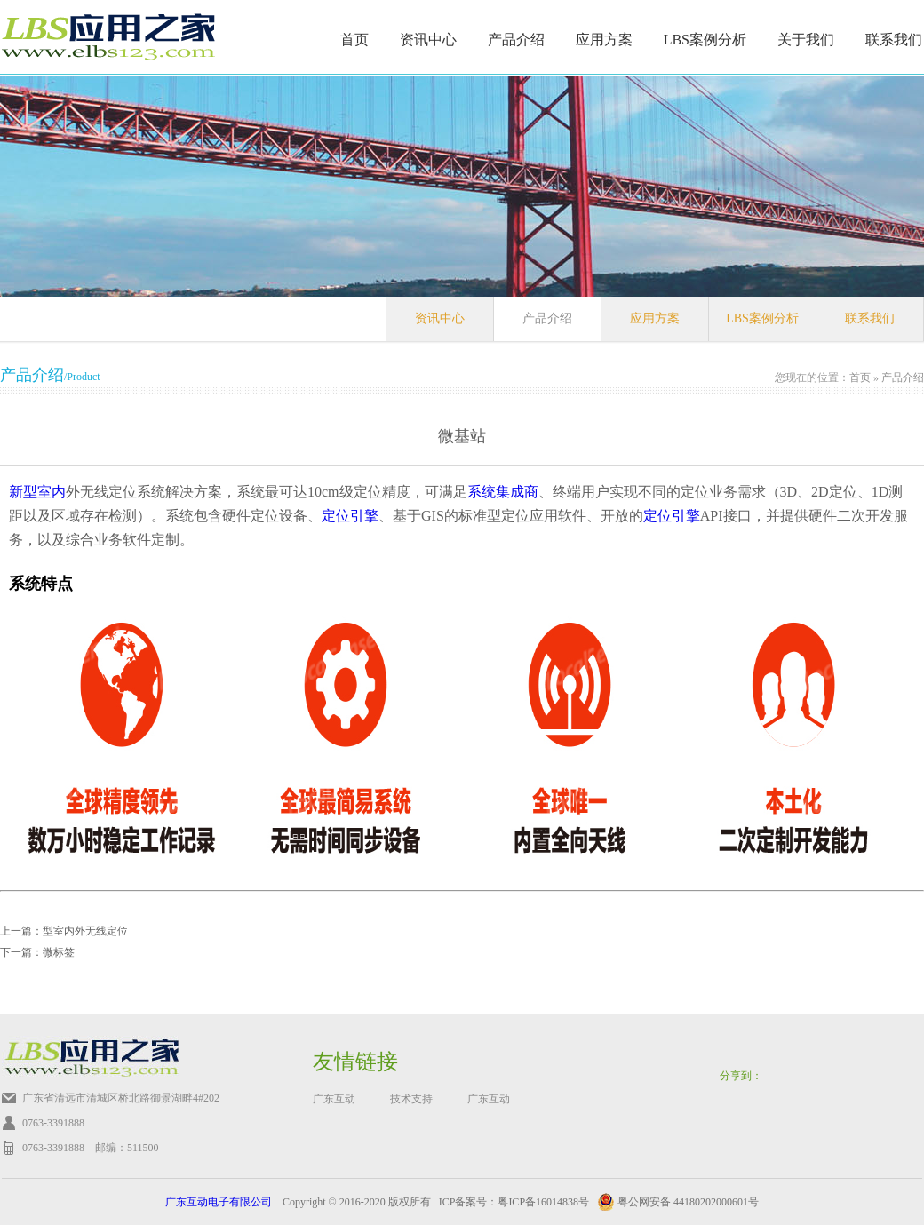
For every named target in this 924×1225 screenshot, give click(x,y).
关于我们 (805, 39)
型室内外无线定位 (85, 931)
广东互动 (334, 1099)
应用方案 (604, 39)
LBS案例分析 (705, 39)
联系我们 (893, 39)
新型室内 (37, 491)
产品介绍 (516, 39)
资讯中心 (428, 39)
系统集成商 (502, 491)
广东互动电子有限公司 (218, 1202)
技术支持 (411, 1099)
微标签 (59, 952)
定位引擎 (350, 515)
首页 (354, 39)
